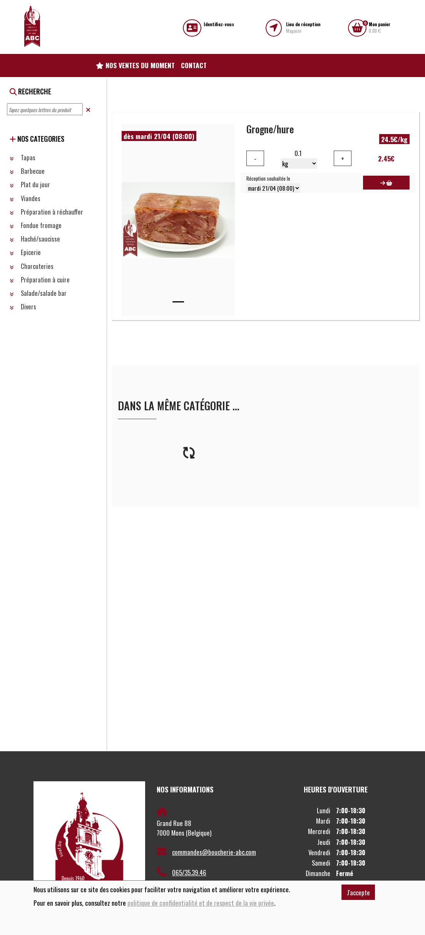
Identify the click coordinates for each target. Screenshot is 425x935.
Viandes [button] (25, 198)
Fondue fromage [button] (36, 225)
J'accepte (358, 892)
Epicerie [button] (25, 252)
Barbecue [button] (27, 171)
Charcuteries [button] (32, 266)
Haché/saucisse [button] (35, 238)
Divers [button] (23, 306)
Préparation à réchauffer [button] (46, 212)
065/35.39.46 (181, 872)
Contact (194, 65)
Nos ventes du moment (135, 65)
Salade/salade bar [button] (38, 293)
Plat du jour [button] (30, 184)
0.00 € (379, 27)
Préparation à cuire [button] (40, 279)
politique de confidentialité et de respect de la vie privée (200, 903)
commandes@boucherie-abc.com (206, 852)
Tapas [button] (22, 157)
